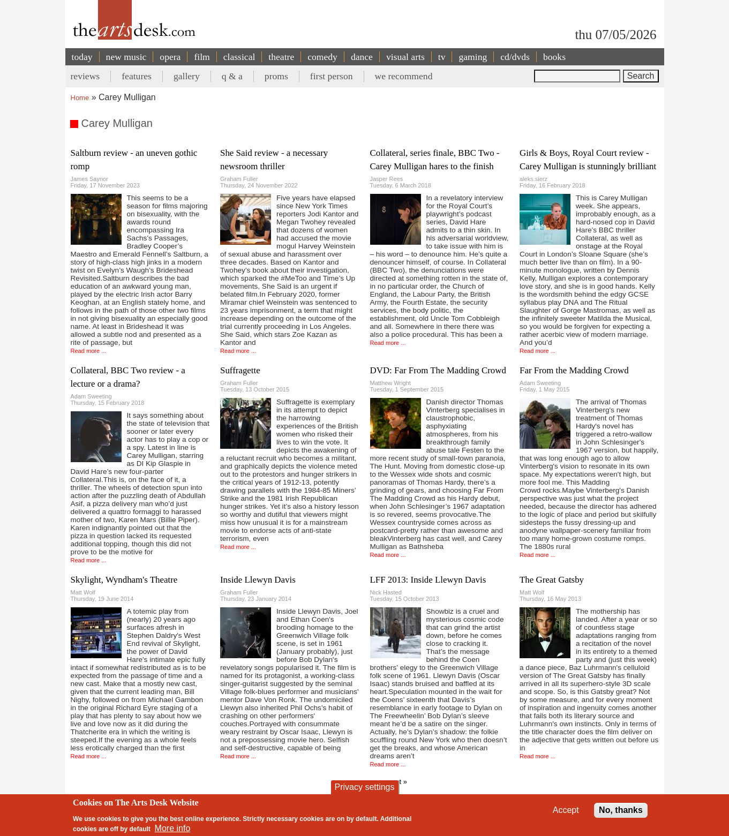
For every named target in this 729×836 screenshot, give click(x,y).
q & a (232, 76)
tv (442, 56)
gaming (473, 56)
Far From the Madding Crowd (574, 370)
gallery (187, 76)
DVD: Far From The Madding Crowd (438, 370)
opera (170, 56)
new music (126, 56)
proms (276, 76)
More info (173, 828)
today (82, 56)
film (201, 56)
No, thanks (621, 810)
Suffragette (240, 370)
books (554, 56)
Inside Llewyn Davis (258, 580)
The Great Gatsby (552, 580)
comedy (322, 56)
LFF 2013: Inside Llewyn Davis (428, 580)
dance (362, 56)
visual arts (405, 56)
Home (80, 98)
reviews (85, 76)
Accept (566, 810)
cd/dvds (515, 56)
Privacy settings (364, 787)
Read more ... (89, 351)
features (137, 76)
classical (239, 56)
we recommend (404, 76)
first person (331, 76)
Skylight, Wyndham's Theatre (124, 580)
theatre (281, 56)
